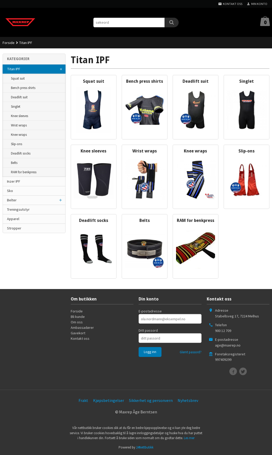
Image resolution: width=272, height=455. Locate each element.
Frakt (83, 400)
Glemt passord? (191, 352)
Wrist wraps (19, 125)
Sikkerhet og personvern (151, 400)
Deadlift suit (19, 97)
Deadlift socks (20, 153)
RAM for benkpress (23, 172)
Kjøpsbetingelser (108, 400)
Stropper (14, 228)
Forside (9, 42)
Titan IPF (13, 69)
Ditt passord (148, 330)
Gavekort (78, 333)
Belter (12, 200)
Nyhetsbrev (188, 400)
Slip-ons (16, 144)
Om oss (77, 322)
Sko (10, 190)
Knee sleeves (19, 116)
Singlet (15, 106)
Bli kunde (78, 316)
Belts (14, 163)
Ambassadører (82, 327)
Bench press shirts (23, 88)
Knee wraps (19, 134)
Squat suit (18, 78)
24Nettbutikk (144, 447)
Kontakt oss (80, 338)
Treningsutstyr (18, 209)
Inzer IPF (13, 181)
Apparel (13, 218)
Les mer (189, 438)
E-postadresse (150, 311)
